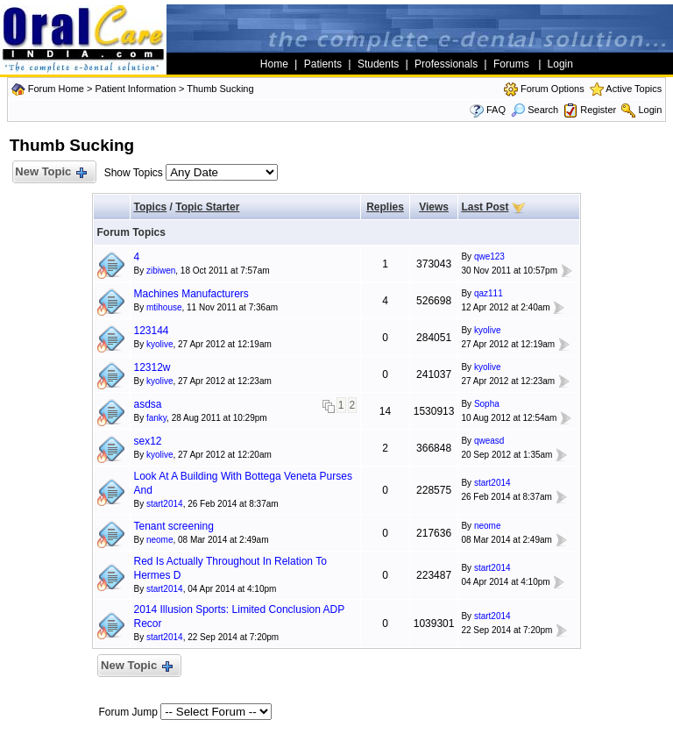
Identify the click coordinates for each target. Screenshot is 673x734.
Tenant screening (173, 526)
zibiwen (160, 270)
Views (434, 207)
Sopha (486, 404)
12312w (151, 367)
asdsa (147, 404)
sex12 (147, 441)
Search (534, 109)
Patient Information (135, 88)
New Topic (50, 172)
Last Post (484, 207)
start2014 (164, 504)
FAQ (496, 109)
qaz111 (488, 293)
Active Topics (634, 88)
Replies (385, 207)
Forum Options (552, 88)
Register (598, 109)
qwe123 (489, 256)
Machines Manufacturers (190, 294)
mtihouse (164, 307)
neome (160, 540)
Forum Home (56, 88)
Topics (149, 207)
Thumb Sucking (220, 88)
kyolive (160, 344)
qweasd (489, 440)
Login (650, 109)
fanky (156, 418)
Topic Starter (207, 207)
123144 (150, 330)
